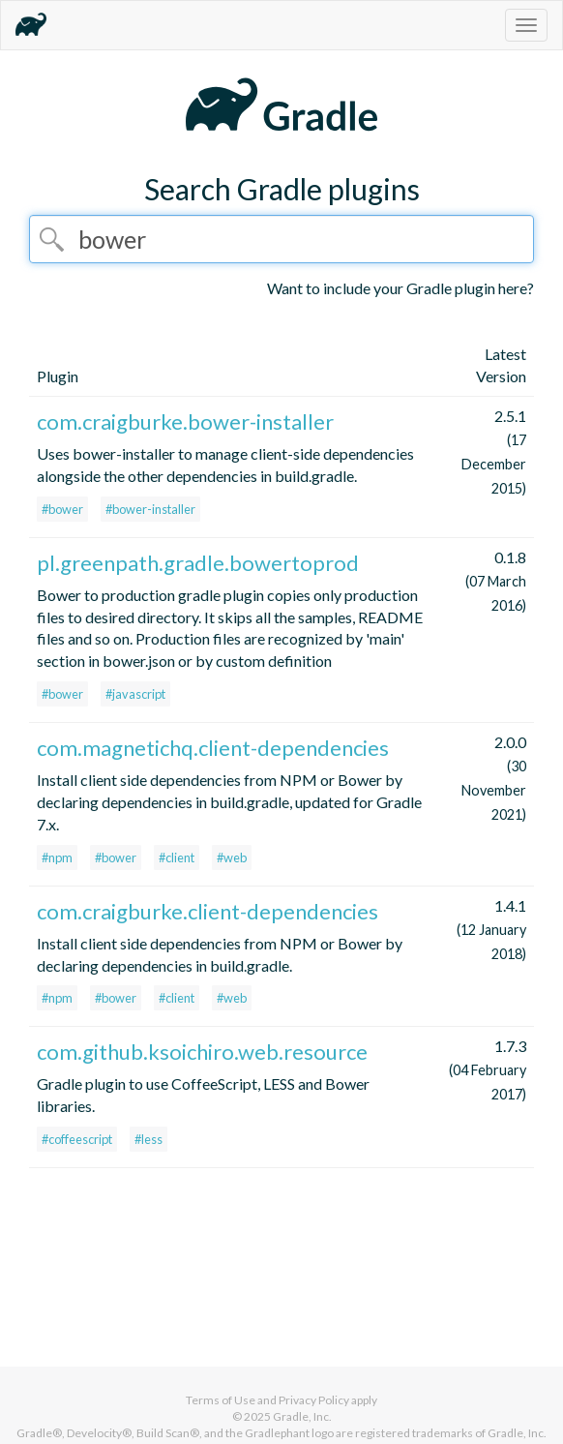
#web (232, 857)
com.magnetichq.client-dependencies (213, 748)
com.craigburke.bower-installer (185, 421)
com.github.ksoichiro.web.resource (202, 1051)
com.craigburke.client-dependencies (207, 911)
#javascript (135, 694)
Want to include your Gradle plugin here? (400, 288)
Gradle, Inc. (302, 1416)
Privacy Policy (314, 1400)
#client (176, 857)
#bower (62, 509)
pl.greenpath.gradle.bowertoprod (198, 563)
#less (148, 1139)
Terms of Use (220, 1400)
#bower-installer (150, 509)
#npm (57, 857)
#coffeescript (77, 1139)
